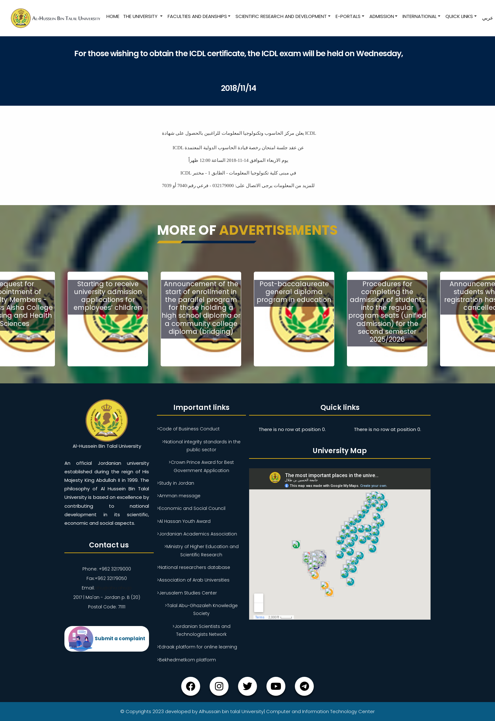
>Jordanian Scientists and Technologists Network (201, 630)
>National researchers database (193, 567)
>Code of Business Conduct (188, 429)
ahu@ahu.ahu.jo (113, 588)
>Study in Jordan (175, 483)
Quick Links (459, 16)
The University (141, 16)
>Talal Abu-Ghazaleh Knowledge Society (201, 609)
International (420, 16)
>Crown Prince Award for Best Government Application (201, 466)
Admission (381, 16)
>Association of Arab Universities (193, 580)
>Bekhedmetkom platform (186, 660)
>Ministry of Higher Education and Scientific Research (201, 550)
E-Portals (348, 16)
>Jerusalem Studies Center (187, 593)
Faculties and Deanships (197, 16)
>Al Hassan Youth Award (184, 521)
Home (112, 16)
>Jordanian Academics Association (197, 534)
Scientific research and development (281, 16)
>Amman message (178, 496)
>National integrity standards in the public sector (201, 446)
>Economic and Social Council (191, 508)
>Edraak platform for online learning (197, 647)
